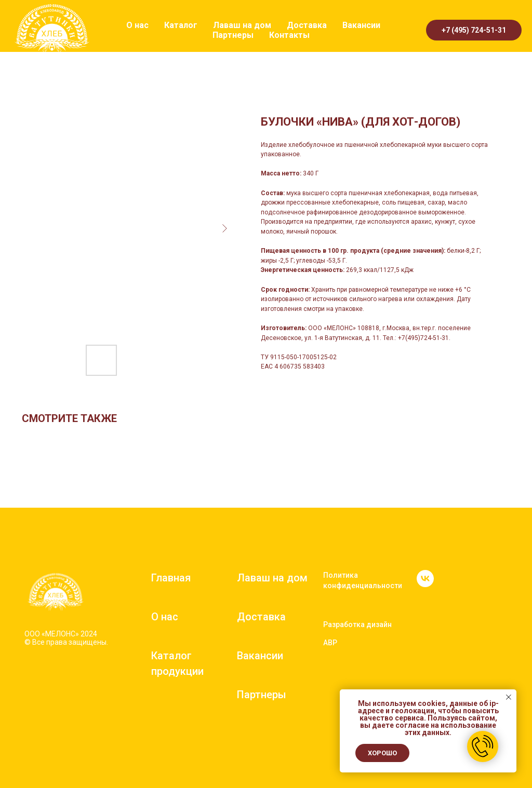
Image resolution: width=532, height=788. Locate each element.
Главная (171, 578)
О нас (137, 25)
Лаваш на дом (242, 25)
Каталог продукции (177, 663)
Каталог (180, 25)
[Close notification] (508, 697)
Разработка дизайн (357, 624)
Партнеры (233, 35)
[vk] (425, 584)
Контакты (289, 35)
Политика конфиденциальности (362, 580)
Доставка (307, 25)
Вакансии (361, 25)
